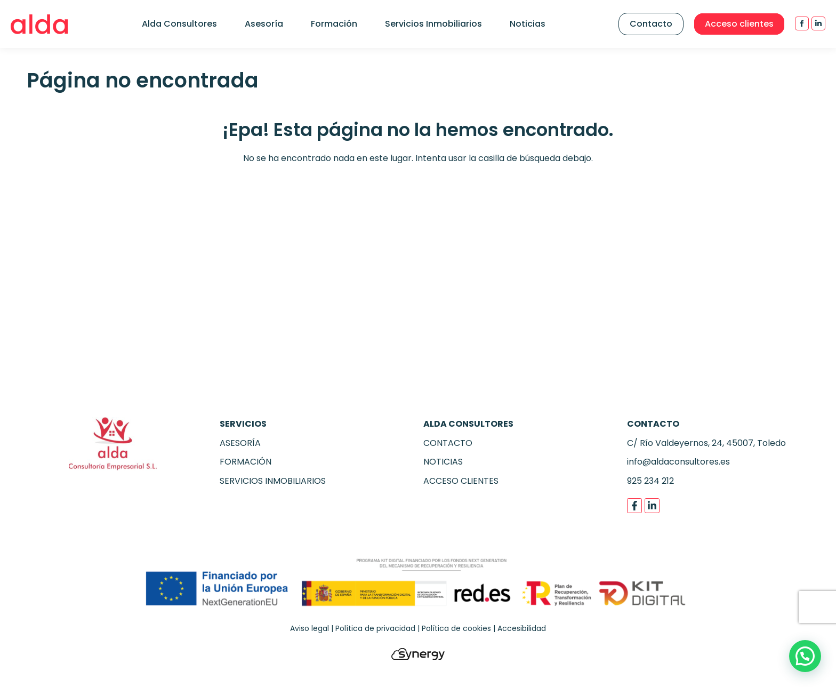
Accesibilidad (521, 628)
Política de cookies (456, 628)
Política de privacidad (375, 628)
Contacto (651, 24)
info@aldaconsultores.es (678, 462)
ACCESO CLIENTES (461, 481)
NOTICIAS (443, 462)
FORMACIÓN (245, 462)
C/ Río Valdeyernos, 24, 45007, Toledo (706, 443)
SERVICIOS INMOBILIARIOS (273, 481)
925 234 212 (650, 481)
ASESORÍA (240, 443)
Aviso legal (309, 628)
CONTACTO (447, 443)
